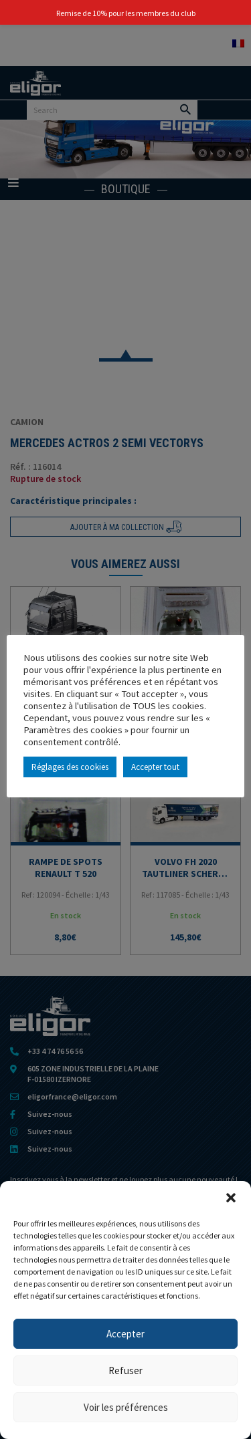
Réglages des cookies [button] (69, 767)
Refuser (125, 1370)
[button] (231, 1197)
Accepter (125, 1333)
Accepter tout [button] (155, 767)
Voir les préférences (126, 1407)
